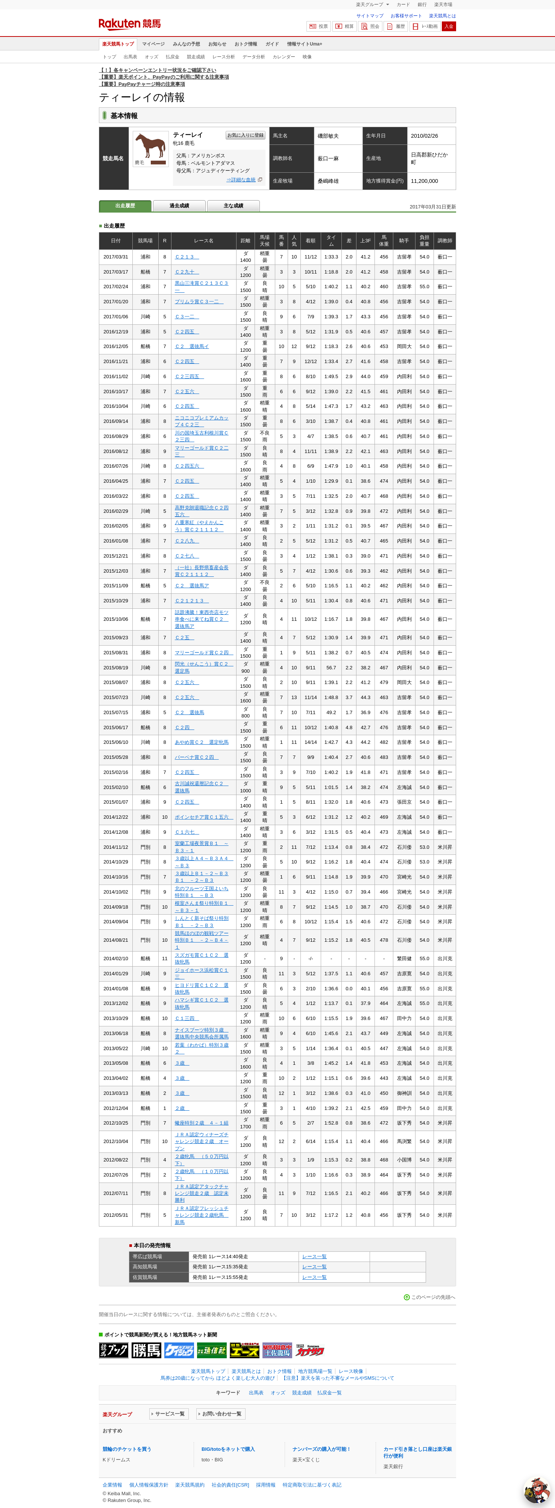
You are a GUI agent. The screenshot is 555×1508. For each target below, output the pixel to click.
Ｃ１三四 (187, 1018)
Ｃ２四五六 (189, 466)
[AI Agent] (536, 1489)
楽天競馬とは (442, 15)
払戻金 (172, 56)
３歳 (182, 1063)
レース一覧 (314, 1256)
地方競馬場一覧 (315, 1371)
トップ (109, 56)
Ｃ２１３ (187, 257)
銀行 (422, 4)
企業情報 (112, 1485)
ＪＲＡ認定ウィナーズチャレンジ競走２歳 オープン (202, 1141)
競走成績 (196, 56)
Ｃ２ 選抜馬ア (192, 585)
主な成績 (233, 205)
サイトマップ (370, 15)
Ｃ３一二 (187, 316)
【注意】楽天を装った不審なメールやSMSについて (337, 1378)
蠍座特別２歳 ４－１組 (202, 1123)
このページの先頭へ (433, 1297)
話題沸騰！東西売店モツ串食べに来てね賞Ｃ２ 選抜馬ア (202, 619)
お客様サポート (406, 15)
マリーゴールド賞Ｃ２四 (204, 652)
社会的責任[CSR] (230, 1485)
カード (403, 4)
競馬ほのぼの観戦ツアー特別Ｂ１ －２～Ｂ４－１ (202, 940)
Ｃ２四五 (187, 331)
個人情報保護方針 (148, 1485)
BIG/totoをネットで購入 (228, 1449)
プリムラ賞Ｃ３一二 (199, 301)
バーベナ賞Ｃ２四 (197, 757)
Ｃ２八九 (187, 541)
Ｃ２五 (184, 637)
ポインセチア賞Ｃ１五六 (204, 817)
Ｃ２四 (184, 727)
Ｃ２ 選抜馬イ (192, 346)
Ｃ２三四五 (189, 376)
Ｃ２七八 (187, 556)
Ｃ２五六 (187, 391)
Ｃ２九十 (187, 272)
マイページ (153, 44)
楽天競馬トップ (118, 44)
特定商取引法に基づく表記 (312, 1485)
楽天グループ (370, 4)
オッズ (151, 56)
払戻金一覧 (329, 1393)
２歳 (182, 1108)
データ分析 (254, 56)
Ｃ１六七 (187, 832)
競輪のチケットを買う (127, 1449)
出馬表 (130, 56)
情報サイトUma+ (304, 44)
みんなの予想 (186, 44)
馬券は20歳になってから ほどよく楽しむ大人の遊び (218, 1378)
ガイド (272, 44)
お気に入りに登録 (245, 135)
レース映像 (351, 1371)
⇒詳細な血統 (241, 179)
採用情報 (266, 1485)
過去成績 (179, 205)
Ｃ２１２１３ (192, 601)
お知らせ (217, 44)
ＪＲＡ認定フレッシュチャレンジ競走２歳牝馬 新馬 (202, 1215)
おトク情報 (246, 44)
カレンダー (284, 56)
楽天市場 (443, 4)
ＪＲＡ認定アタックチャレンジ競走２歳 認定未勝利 (202, 1193)
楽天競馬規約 (190, 1485)
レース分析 (223, 56)
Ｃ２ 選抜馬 (189, 712)
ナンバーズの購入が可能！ (322, 1449)
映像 (307, 56)
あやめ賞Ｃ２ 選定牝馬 (202, 742)
